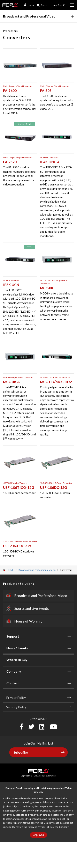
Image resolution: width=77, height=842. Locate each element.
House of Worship (28, 621)
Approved (38, 835)
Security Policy (16, 707)
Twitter (31, 726)
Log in (31, 5)
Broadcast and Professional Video (40, 595)
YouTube (53, 726)
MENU (70, 4)
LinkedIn (42, 727)
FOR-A (10, 5)
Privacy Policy (45, 827)
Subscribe (21, 752)
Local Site (57, 5)
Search (44, 5)
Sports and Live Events (31, 608)
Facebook (21, 726)
